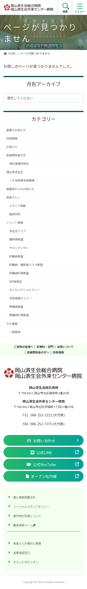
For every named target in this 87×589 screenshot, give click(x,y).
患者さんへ (13, 197)
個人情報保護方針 (24, 497)
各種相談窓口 (21, 553)
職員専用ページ (24, 525)
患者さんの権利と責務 (27, 543)
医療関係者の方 (16, 155)
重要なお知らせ (16, 130)
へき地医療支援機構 (21, 180)
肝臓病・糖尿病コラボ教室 (26, 265)
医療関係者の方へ (38, 352)
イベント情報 (14, 222)
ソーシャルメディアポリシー (31, 506)
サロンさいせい (19, 248)
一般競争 (14, 332)
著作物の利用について (27, 516)
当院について (65, 347)
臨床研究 (14, 214)
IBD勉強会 (15, 281)
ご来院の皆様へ (23, 347)
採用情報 (11, 138)
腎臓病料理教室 (19, 315)
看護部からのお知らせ (20, 189)
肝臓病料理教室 (19, 273)
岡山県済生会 (14, 172)
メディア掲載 (17, 206)
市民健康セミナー (20, 298)
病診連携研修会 (19, 163)
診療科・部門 (45, 347)
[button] (43, 440)
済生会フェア (17, 231)
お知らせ (11, 147)
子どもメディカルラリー (24, 290)
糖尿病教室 (16, 239)
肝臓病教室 (16, 256)
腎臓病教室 (16, 307)
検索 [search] (65, 11)
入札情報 (11, 324)
